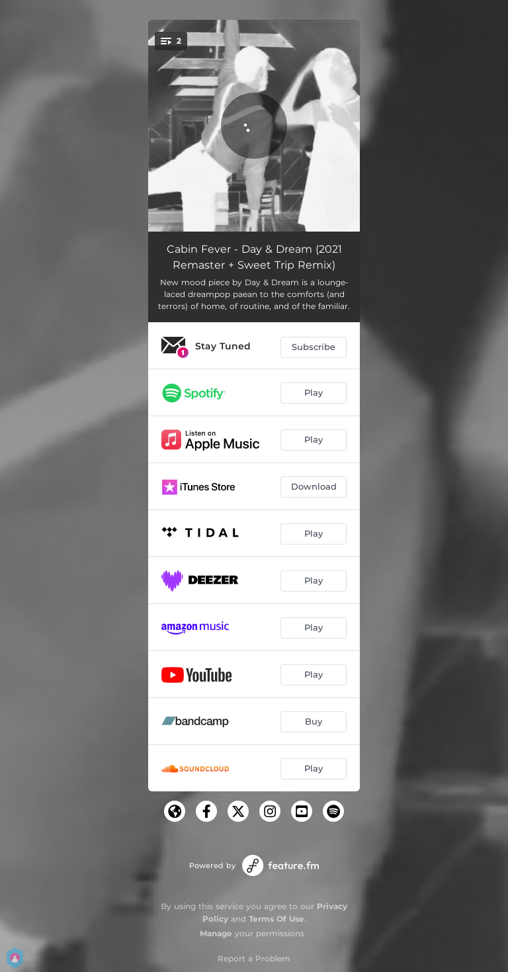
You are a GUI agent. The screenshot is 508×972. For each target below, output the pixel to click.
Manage (216, 933)
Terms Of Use (276, 919)
